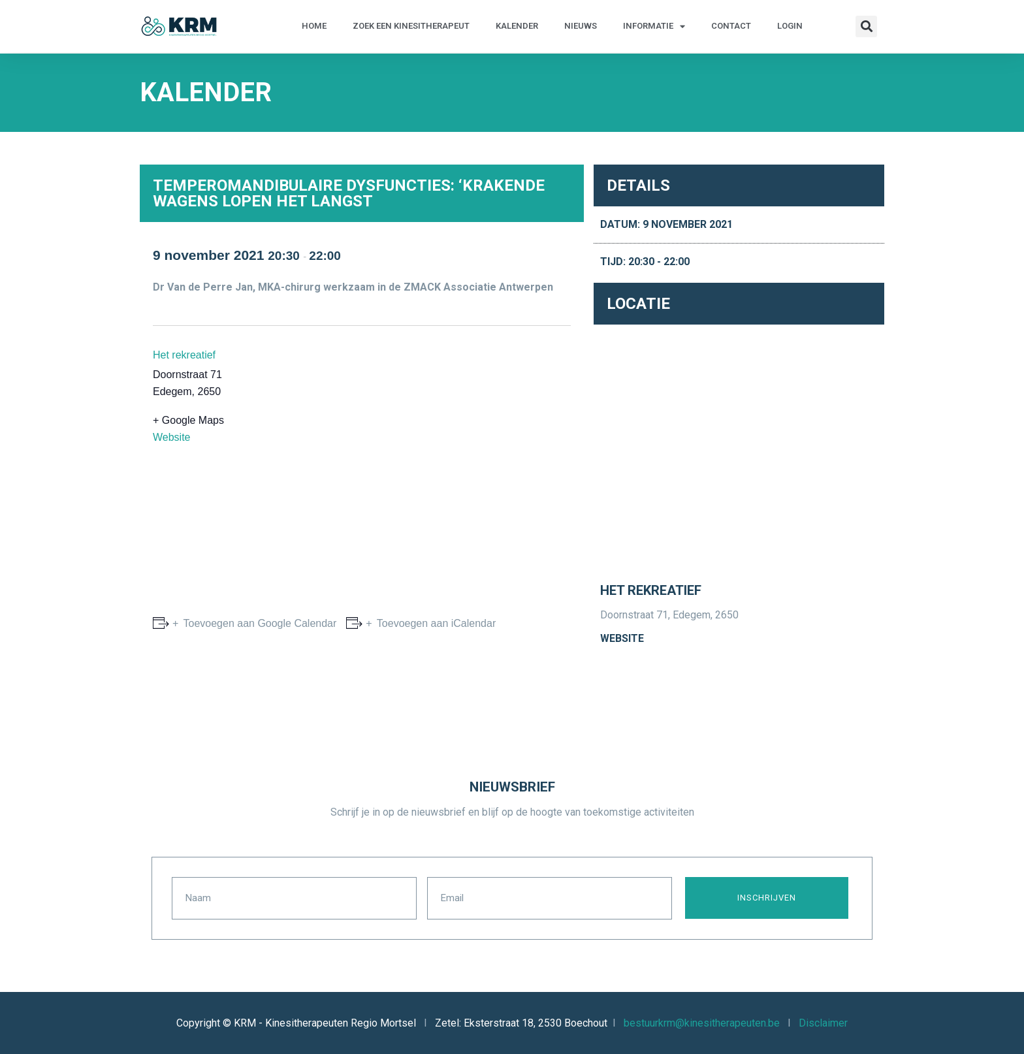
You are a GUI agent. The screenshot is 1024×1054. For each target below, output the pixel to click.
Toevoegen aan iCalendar (435, 623)
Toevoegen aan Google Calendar (258, 623)
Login (790, 26)
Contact (731, 26)
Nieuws (580, 26)
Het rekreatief (184, 354)
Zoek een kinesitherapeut (411, 26)
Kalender (517, 26)
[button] (866, 26)
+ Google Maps (188, 420)
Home (314, 26)
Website (172, 437)
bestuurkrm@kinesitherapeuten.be (702, 1022)
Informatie (654, 26)
